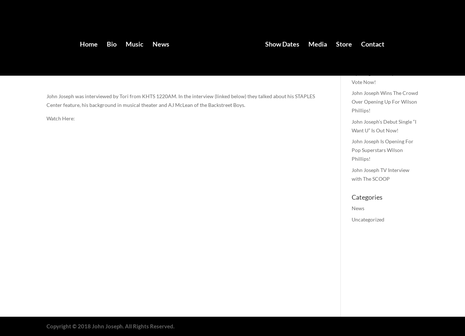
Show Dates (282, 44)
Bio (112, 44)
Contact (372, 44)
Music (134, 44)
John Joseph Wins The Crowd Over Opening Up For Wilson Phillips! (385, 101)
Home (89, 44)
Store (344, 44)
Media (317, 44)
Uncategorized (368, 219)
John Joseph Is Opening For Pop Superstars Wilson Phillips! (382, 150)
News (161, 44)
